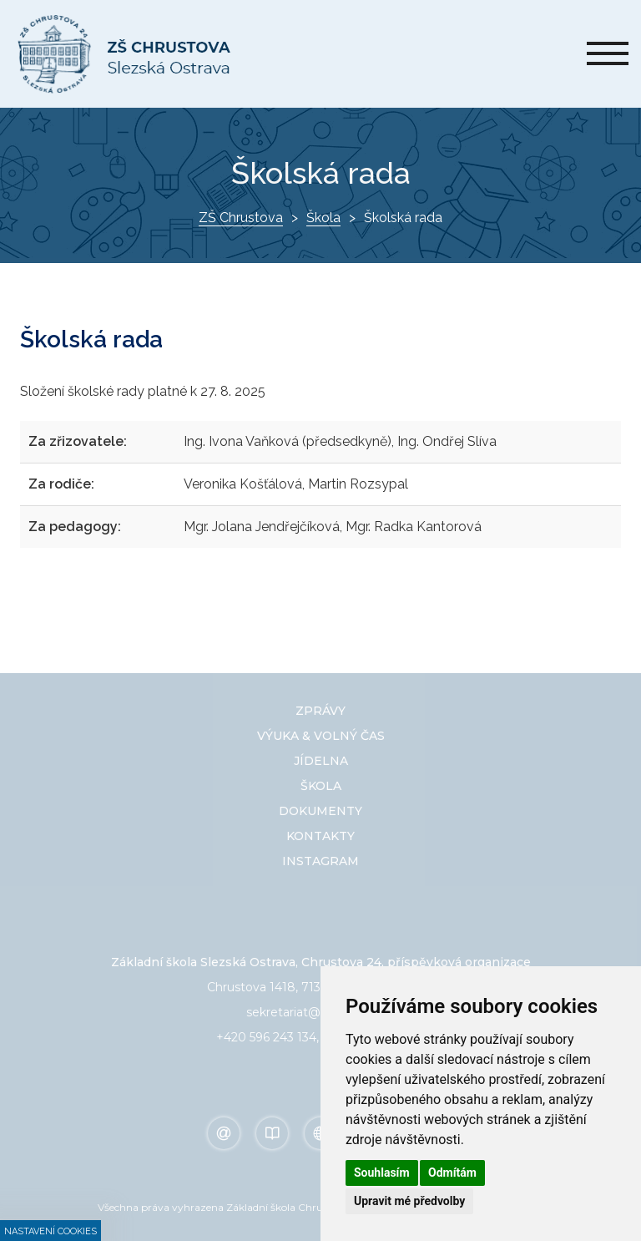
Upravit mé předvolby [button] (409, 1201)
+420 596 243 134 (266, 1037)
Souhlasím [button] (382, 1172)
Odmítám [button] (452, 1172)
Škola (323, 217)
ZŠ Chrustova (241, 217)
